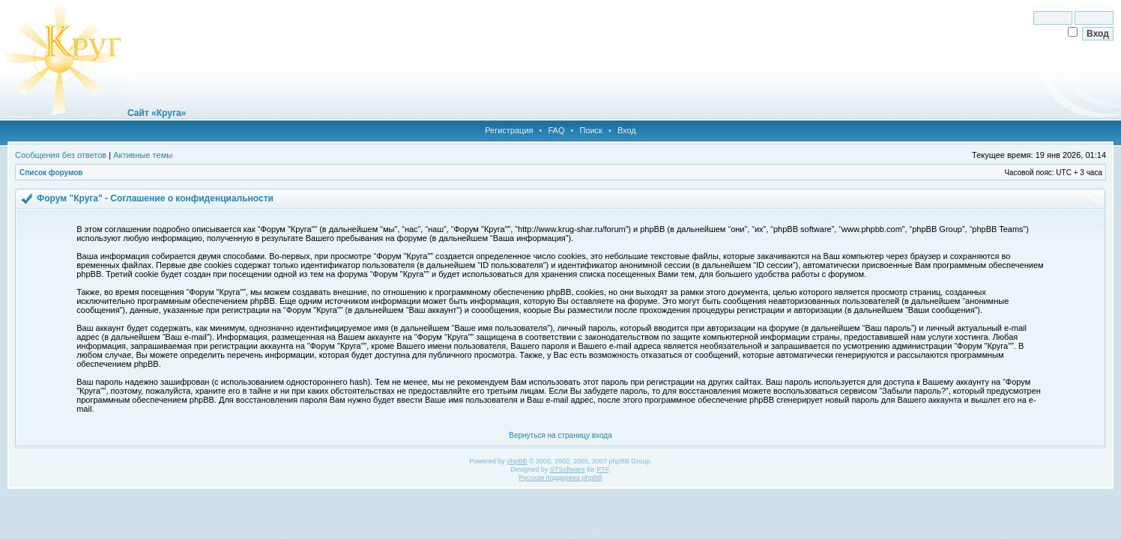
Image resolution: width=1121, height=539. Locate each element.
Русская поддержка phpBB (560, 477)
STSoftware (567, 469)
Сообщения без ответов (60, 154)
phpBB (517, 461)
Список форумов (51, 172)
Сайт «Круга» (156, 113)
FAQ (556, 130)
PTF (602, 469)
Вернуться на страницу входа (560, 435)
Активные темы (142, 154)
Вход (626, 130)
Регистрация (509, 130)
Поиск (590, 130)
